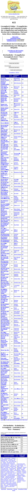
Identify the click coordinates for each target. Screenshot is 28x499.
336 (23, 109)
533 (23, 398)
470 (23, 183)
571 (23, 209)
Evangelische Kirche (12, 39)
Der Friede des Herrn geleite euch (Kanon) (4, 193)
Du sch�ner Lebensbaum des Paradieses (5, 414)
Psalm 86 (19, 480)
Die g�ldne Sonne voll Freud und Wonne (5, 296)
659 (23, 272)
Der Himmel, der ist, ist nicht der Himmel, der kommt (5, 224)
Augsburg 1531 (17, 217)
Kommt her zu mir (4, 469)
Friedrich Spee (17, 282)
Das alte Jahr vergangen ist (4, 113)
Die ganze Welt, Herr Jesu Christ (5, 282)
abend (10, 479)
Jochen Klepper (17, 186)
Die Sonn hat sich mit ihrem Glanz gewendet (5, 325)
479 (23, 234)
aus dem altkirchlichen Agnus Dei (17, 359)
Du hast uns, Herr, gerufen (4, 379)
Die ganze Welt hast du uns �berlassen (4, 279)
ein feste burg (7, 467)
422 (23, 365)
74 (22, 409)
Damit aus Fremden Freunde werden (5, 83)
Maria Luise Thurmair (17, 87)
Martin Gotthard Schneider (16, 92)
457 (23, 254)
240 (23, 383)
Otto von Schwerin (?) (17, 325)
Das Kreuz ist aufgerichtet (4, 133)
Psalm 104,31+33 (16, 308)
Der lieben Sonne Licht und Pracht (5, 235)
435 (23, 358)
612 (23, 83)
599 (23, 95)
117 (22, 244)
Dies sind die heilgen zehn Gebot (4, 346)
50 (22, 402)
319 (23, 269)
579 (23, 286)
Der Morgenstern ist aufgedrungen (5, 241)
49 (22, 201)
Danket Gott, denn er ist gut (4, 105)
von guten (3, 461)
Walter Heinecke (16, 383)
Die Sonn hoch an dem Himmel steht (5, 329)
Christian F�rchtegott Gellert (17, 337)
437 (23, 301)
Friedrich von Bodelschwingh (20, 478)
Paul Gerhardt (17, 296)
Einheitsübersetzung (15, 38)
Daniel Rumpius (16, 241)
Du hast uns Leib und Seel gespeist (5, 376)
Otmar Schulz (17, 372)
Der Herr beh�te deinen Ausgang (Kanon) (5, 205)
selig (2, 458)
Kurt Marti (16, 224)
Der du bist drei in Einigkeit (5, 183)
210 (23, 372)
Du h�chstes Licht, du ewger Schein (5, 395)
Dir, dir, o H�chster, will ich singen (4, 354)
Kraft (12, 467)
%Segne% (13, 458)
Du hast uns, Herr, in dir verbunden (4, 383)
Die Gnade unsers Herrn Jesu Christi (5, 286)
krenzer (21, 473)
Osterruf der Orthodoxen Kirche (17, 214)
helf (15, 467)
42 (22, 336)
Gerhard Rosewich (16, 163)
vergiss (7, 481)
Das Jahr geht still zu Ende (4, 130)
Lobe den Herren (12, 468)
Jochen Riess (17, 272)
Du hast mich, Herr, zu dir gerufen (4, 373)
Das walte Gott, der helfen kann (5, 145)
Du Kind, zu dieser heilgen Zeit (4, 402)
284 (23, 122)
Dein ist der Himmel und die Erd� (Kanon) (5, 163)
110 (22, 282)
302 (23, 405)
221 (23, 137)
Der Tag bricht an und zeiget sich (4, 248)
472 (23, 251)
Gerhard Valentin (16, 265)
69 (22, 240)
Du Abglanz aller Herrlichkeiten (5, 362)
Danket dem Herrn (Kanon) (4, 95)
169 (23, 197)
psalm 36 (23, 470)
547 (23, 308)
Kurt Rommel (17, 379)
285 (23, 119)
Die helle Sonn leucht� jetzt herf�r (4, 301)
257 (23, 189)
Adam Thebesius (16, 369)
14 (22, 168)
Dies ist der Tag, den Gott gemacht (5, 337)
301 (23, 105)
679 (23, 145)
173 (23, 205)
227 (23, 87)
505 (23, 275)
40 (22, 341)
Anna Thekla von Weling (17, 312)
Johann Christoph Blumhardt (16, 159)
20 (22, 141)
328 (23, 354)
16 (22, 318)
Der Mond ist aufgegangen (4, 238)
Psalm (22, 466)
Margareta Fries (17, 172)
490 (23, 258)
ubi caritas (6, 485)
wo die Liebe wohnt (8, 472)
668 (23, 79)
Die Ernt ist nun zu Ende (5, 275)
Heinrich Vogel (17, 126)
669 (23, 362)
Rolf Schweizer (17, 83)
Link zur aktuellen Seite (14, 14)
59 (22, 113)
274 (23, 217)
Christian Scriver (16, 235)
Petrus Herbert (17, 315)
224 (23, 388)
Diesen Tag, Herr (5, 350)
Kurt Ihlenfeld (17, 133)
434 (23, 193)
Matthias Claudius (16, 238)
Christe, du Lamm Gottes (9, 486)
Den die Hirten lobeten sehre (4, 180)
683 (23, 163)
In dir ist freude (7, 458)
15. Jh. (15, 261)
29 (22, 180)
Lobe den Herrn (4, 459)
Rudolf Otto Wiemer (17, 333)
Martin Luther (17, 183)
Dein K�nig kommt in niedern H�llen (5, 168)
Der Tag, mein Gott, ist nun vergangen (4, 265)
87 (22, 369)
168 (23, 379)
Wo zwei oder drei (11, 460)
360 (23, 278)
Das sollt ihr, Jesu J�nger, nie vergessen (5, 137)
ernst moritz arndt (21, 463)
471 (23, 315)
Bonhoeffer (20, 467)
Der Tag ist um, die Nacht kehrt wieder (5, 258)
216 (23, 376)
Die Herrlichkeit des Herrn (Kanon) (5, 308)
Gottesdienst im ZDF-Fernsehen (15, 50)
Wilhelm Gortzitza (16, 116)
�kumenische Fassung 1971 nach (17, 105)
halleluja (3, 481)
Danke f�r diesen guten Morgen (4, 92)
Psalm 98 (19, 471)
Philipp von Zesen (16, 291)
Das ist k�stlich (5, 123)
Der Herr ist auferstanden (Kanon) (4, 214)
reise (7, 461)
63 (22, 130)
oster (5, 484)
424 (23, 172)
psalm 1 (23, 476)
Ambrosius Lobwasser (16, 329)
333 (23, 100)
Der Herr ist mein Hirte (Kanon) (5, 220)
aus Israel (16, 193)
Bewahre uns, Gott (10, 462)
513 (23, 116)
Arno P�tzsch (17, 388)
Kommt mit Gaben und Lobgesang (8, 464)
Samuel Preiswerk (16, 321)
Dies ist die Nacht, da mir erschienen (4, 341)
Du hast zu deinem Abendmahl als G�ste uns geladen (4, 388)
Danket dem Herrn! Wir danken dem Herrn (4, 99)
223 (23, 148)
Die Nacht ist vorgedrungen (4, 318)
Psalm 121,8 (17, 205)
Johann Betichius (16, 145)
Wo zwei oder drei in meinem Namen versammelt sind (8, 483)
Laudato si (12, 469)
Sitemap (15, 489)
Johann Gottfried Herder (16, 409)
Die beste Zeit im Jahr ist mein (5, 269)
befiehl (2, 477)
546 (23, 261)
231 (23, 345)
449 (23, 296)
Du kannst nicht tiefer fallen (5, 398)
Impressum (3, 489)
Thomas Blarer (17, 376)
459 (23, 329)
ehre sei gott (3, 487)
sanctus (12, 464)
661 (23, 333)
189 (23, 176)
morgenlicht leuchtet (5, 463)
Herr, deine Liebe (4, 468)
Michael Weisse (17, 247)
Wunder (4, 462)
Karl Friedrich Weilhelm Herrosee (17, 100)
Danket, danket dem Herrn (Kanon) (4, 109)
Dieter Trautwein (16, 413)
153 (23, 224)
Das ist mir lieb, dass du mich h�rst (5, 127)
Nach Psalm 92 (17, 119)
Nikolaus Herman (16, 301)
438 (23, 247)
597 (23, 154)
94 (22, 133)
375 (23, 159)
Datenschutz (10, 489)
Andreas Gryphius (16, 305)
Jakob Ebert (16, 365)
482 (23, 237)
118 (22, 214)
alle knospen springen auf (8, 470)
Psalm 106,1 (17, 109)
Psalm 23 (19, 476)
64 (22, 186)
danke (11, 470)
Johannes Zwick (16, 394)
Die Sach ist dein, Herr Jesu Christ (5, 321)
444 (23, 291)
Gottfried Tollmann (16, 275)
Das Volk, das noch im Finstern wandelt (5, 142)
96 (22, 413)
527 (23, 304)
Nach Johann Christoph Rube (17, 209)
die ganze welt (6, 478)
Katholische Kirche (11, 40)
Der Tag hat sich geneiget (5, 251)
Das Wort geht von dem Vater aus (4, 149)
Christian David (21, 479)
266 (23, 265)
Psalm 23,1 (16, 220)
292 (23, 126)
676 (23, 230)
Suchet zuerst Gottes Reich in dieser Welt (8, 480)
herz (10, 481)
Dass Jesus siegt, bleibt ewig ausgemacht (5, 159)
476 (23, 325)
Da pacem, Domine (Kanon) (5, 79)
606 (23, 321)
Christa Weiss (17, 278)
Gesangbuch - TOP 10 (14, 72)
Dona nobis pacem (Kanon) (4, 359)
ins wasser (10, 459)
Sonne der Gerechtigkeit (10, 476)
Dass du (12, 478)
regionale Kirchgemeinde (15, 52)
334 (23, 91)
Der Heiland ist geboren (4, 201)
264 (23, 312)
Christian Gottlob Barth (17, 189)
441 (23, 394)
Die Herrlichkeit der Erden (5, 305)
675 (23, 350)
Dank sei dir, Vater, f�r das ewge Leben (4, 87)
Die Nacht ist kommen (4, 315)
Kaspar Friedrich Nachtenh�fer (17, 341)
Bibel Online (15, 37)
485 (23, 417)
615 (23, 220)
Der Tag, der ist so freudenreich (4, 262)
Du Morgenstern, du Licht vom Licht (5, 409)
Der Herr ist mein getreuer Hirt (5, 217)
